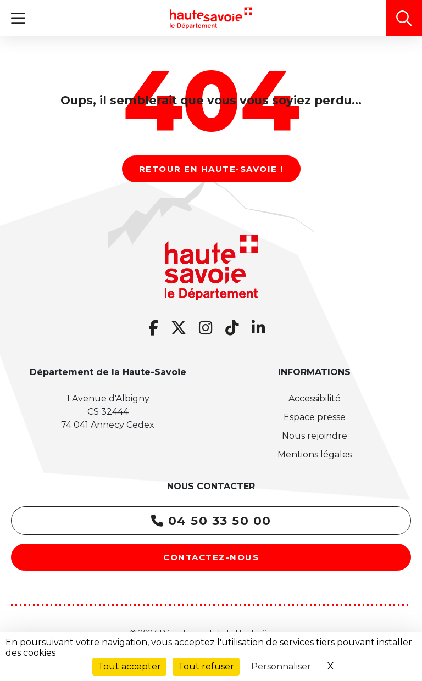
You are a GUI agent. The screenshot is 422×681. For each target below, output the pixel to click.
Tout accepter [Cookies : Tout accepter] (129, 666)
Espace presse (315, 417)
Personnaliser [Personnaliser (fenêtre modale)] (281, 666)
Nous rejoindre (314, 436)
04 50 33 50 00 (211, 520)
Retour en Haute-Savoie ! (211, 169)
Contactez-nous (211, 557)
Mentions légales (314, 454)
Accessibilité (314, 398)
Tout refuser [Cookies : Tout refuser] (206, 666)
